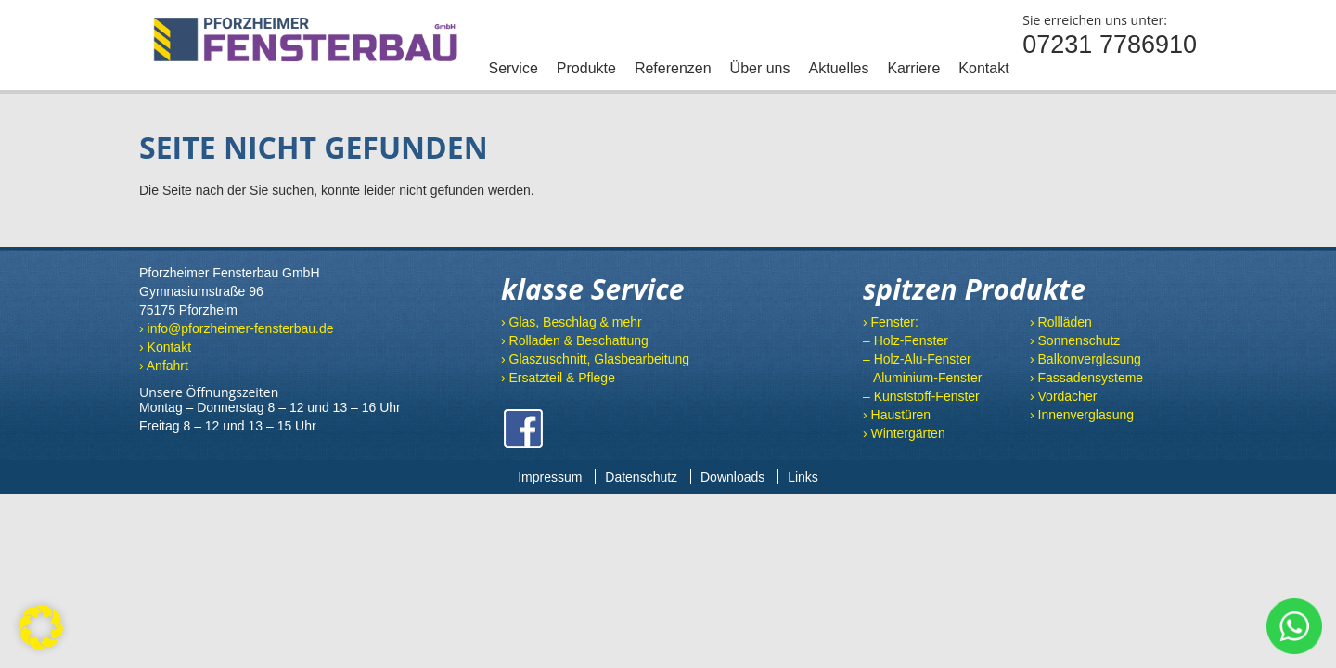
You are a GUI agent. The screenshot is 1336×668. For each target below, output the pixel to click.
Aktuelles (839, 68)
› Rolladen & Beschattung (575, 340)
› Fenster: (890, 322)
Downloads (732, 476)
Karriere (913, 68)
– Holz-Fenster (905, 340)
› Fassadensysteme (1086, 377)
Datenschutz (641, 476)
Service (512, 68)
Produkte (586, 68)
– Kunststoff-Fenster (921, 396)
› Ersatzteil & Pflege (558, 377)
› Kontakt (165, 347)
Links (803, 476)
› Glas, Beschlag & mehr (571, 322)
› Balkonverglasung (1085, 359)
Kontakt (983, 68)
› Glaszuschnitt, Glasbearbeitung (595, 359)
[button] (41, 627)
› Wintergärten (904, 433)
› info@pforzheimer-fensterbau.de (236, 328)
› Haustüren (897, 414)
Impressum (550, 476)
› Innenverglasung (1082, 414)
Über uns (760, 68)
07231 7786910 (1109, 44)
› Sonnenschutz (1075, 340)
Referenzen (673, 68)
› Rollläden (1061, 322)
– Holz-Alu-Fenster (917, 359)
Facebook (523, 428)
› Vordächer (1063, 396)
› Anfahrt (163, 365)
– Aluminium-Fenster (922, 377)
